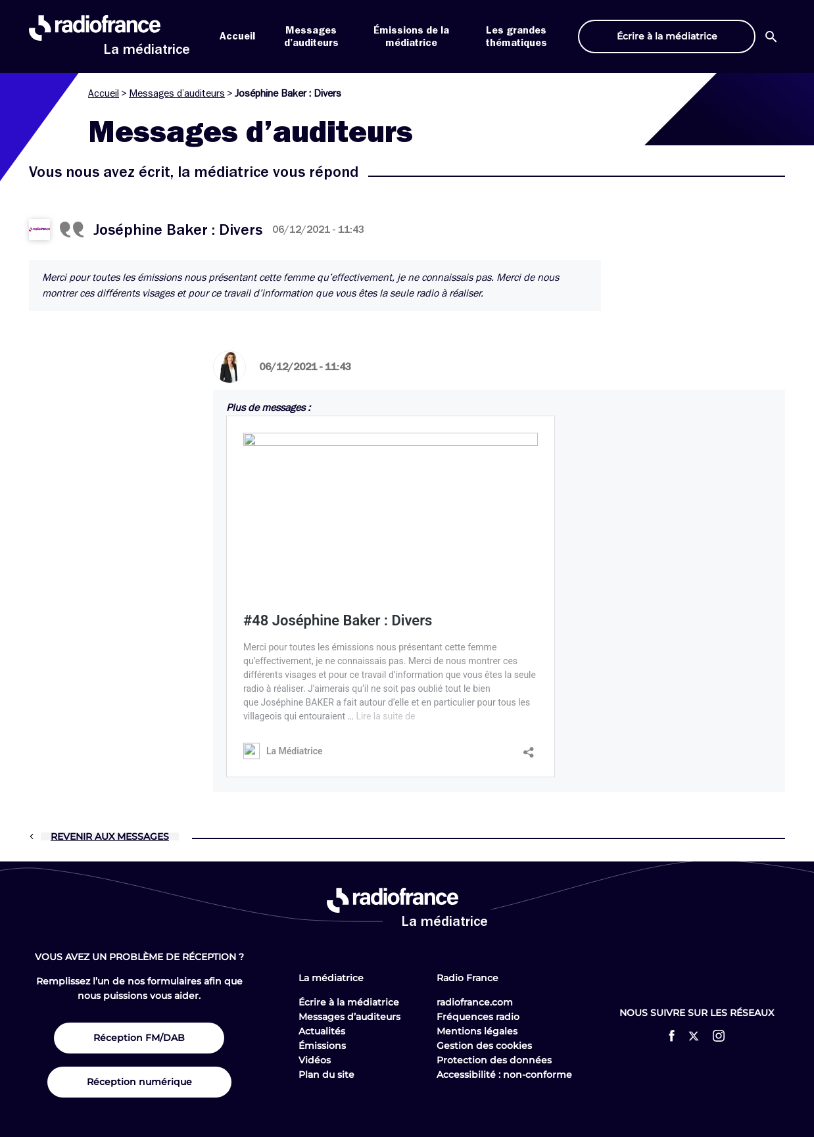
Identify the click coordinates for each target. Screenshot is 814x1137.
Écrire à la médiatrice (349, 1002)
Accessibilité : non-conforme (504, 1074)
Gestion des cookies (484, 1046)
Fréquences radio (478, 1017)
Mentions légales (477, 1031)
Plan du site (326, 1074)
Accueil (237, 36)
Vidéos (315, 1060)
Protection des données (494, 1060)
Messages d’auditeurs (177, 93)
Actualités (322, 1031)
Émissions (322, 1046)
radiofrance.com (475, 1002)
